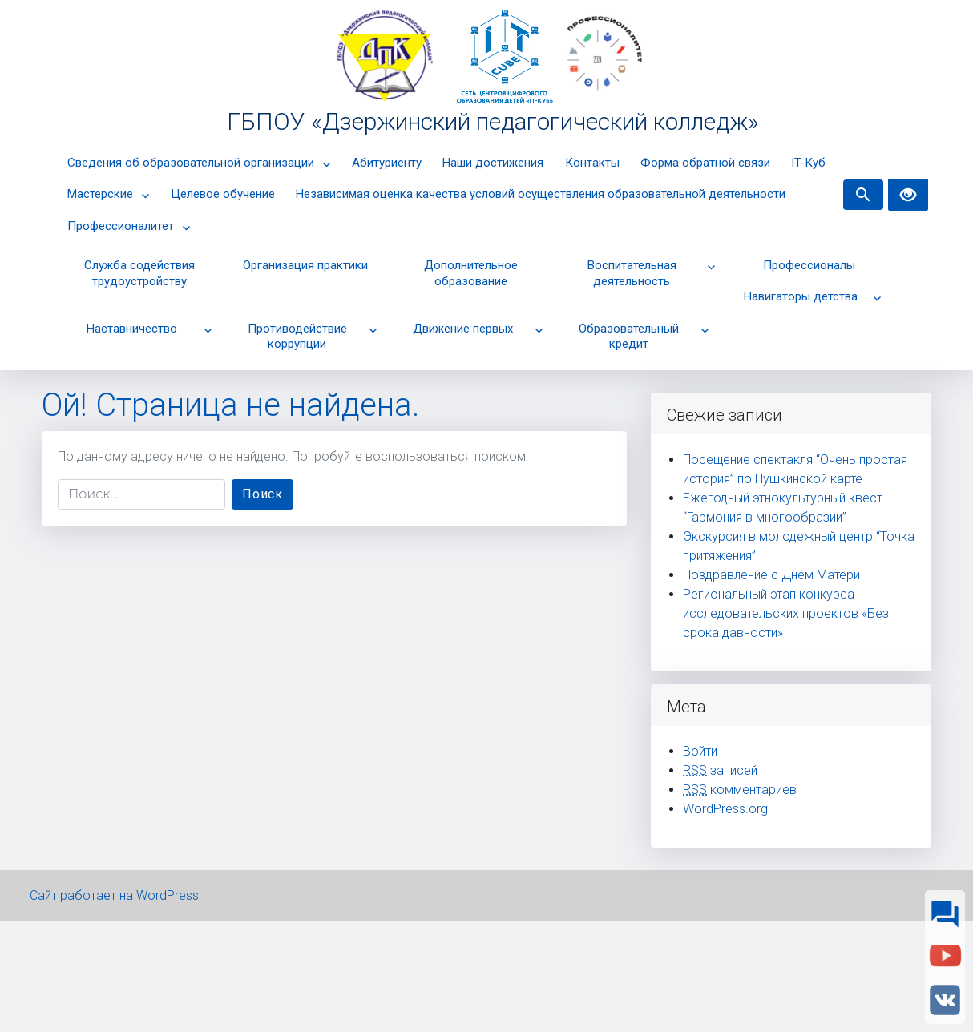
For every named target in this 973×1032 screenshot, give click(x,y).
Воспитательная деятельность (631, 273)
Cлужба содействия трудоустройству (139, 273)
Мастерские (100, 194)
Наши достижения (492, 162)
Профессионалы (809, 265)
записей (720, 770)
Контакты (592, 162)
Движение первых (463, 328)
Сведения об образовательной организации (190, 162)
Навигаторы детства (801, 296)
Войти (700, 751)
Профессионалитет (120, 226)
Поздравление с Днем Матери (771, 575)
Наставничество (132, 328)
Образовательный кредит (629, 336)
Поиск (267, 493)
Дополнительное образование (471, 273)
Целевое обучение (223, 194)
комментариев (740, 789)
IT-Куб (808, 162)
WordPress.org (725, 808)
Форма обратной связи (705, 162)
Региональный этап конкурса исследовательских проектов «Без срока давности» (786, 613)
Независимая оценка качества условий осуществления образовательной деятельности (540, 194)
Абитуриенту (387, 162)
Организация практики (305, 265)
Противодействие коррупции (297, 336)
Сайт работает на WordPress (114, 895)
